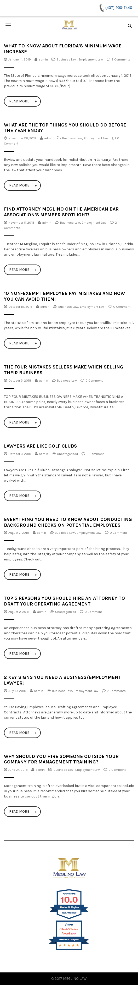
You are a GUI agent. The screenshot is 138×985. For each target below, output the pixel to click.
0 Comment (121, 307)
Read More (19, 101)
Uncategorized (67, 454)
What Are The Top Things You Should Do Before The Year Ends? (65, 128)
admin (43, 59)
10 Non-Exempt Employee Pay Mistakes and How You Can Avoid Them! (64, 296)
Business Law (67, 59)
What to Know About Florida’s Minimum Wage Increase (63, 48)
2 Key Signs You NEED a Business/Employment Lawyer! (62, 680)
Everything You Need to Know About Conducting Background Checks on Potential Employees (68, 522)
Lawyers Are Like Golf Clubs (40, 446)
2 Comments (121, 59)
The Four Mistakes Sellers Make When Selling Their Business (63, 370)
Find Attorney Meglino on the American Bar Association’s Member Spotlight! (61, 212)
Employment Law (90, 59)
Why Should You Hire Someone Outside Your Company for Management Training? (61, 759)
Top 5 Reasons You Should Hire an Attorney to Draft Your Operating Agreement (64, 601)
